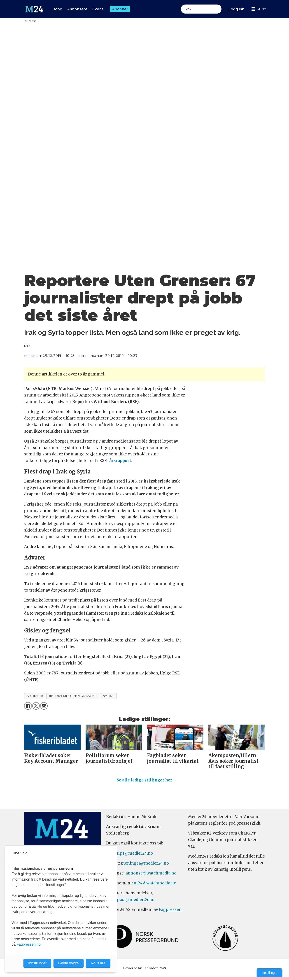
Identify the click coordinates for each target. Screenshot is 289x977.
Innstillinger (269, 973)
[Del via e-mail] (44, 706)
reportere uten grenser (73, 696)
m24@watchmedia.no (154, 885)
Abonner (120, 9)
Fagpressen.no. (29, 944)
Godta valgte (68, 963)
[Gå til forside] (34, 9)
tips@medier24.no (135, 855)
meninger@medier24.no (145, 865)
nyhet (108, 696)
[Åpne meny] (258, 9)
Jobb (57, 9)
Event (97, 9)
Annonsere (77, 9)
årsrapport (120, 460)
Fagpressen (170, 911)
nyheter (35, 696)
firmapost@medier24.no (130, 901)
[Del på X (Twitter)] (36, 706)
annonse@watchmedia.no (151, 875)
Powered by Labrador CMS (144, 970)
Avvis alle (98, 963)
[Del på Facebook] (28, 706)
